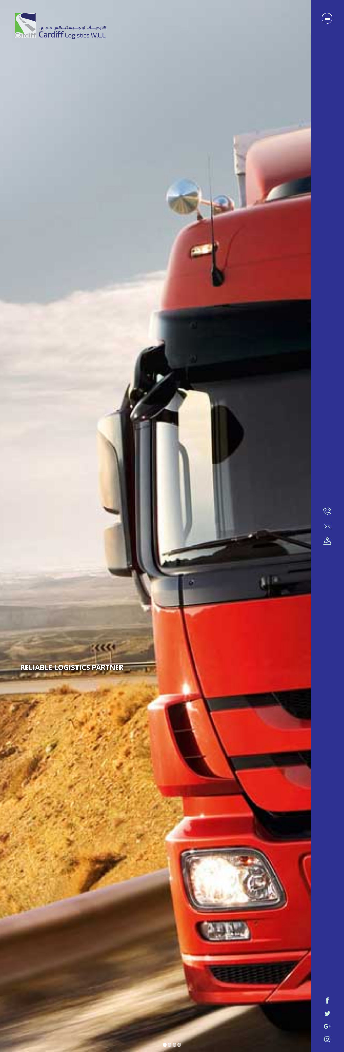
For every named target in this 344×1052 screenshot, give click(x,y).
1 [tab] (165, 1045)
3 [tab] (174, 1045)
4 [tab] (179, 1045)
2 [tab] (169, 1045)
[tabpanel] (172, 526)
